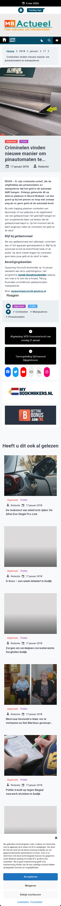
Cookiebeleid (23, 902)
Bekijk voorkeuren (30, 894)
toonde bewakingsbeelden (32, 274)
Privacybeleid (36, 902)
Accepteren (30, 876)
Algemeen (11, 141)
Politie (24, 141)
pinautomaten (16, 316)
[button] (56, 837)
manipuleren (40, 311)
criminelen (21, 311)
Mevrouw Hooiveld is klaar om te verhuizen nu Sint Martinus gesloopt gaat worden (28, 722)
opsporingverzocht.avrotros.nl (28, 291)
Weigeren (30, 885)
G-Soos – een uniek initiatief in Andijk (29, 581)
